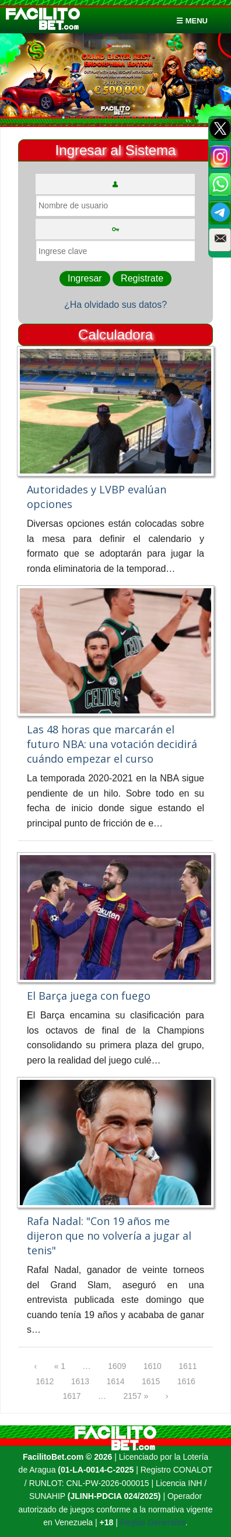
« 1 (59, 1366)
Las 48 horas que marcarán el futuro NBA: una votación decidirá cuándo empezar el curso (112, 744)
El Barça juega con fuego (88, 996)
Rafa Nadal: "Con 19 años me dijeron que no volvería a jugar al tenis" (109, 1235)
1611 (187, 1366)
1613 (80, 1381)
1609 (117, 1366)
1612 (45, 1381)
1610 (153, 1366)
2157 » (136, 1396)
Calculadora (115, 334)
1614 (115, 1381)
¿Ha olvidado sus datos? (115, 305)
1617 (71, 1396)
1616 (186, 1381)
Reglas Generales (153, 1522)
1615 (151, 1381)
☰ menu (192, 20)
